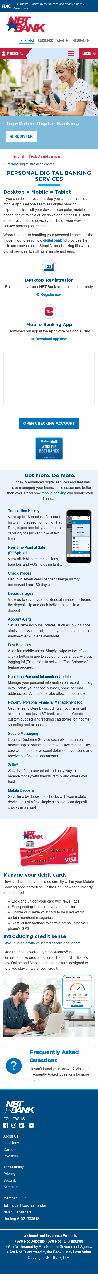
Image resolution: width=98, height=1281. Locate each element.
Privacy (9, 1174)
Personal (17, 156)
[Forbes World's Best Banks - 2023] (49, 448)
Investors (10, 1156)
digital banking (55, 240)
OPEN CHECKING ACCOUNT (49, 423)
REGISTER (21, 136)
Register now (49, 294)
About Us (10, 1136)
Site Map (10, 1187)
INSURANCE (80, 40)
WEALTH (62, 40)
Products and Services (45, 156)
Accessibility (13, 1167)
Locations (11, 1143)
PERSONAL (26, 40)
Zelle (13, 765)
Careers (9, 1149)
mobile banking (54, 493)
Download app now (49, 339)
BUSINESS (45, 40)
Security (10, 1180)
